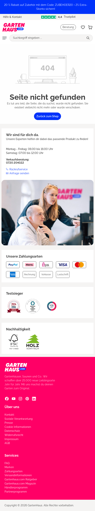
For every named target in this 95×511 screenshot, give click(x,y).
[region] (47, 7)
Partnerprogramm (16, 491)
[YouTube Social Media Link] (13, 398)
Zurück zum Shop (47, 116)
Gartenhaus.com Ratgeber (21, 479)
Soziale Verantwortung (19, 418)
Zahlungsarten (13, 471)
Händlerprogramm (16, 487)
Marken (9, 467)
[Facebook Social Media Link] (7, 398)
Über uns (12, 407)
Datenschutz (12, 430)
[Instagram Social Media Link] (20, 398)
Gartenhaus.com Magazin (20, 483)
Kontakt (9, 414)
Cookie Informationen (18, 426)
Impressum (12, 439)
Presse (9, 422)
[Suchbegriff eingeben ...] (46, 38)
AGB (7, 443)
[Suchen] (88, 38)
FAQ (7, 463)
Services (12, 455)
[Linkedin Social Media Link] (34, 398)
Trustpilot (58, 16)
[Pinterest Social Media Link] (27, 398)
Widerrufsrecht (14, 434)
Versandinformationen (18, 475)
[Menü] (4, 38)
